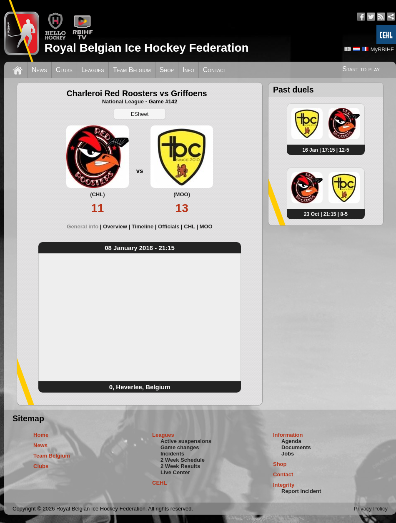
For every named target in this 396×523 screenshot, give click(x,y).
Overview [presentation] (115, 226)
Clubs (64, 69)
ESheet (140, 114)
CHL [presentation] (189, 226)
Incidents (172, 453)
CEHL (159, 483)
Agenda (291, 441)
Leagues (92, 69)
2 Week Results (180, 466)
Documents (296, 447)
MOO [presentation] (206, 226)
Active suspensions (185, 441)
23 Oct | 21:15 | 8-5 (326, 214)
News (39, 69)
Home (40, 435)
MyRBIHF (382, 49)
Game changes (179, 447)
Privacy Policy (371, 508)
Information (288, 435)
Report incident (301, 491)
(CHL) (97, 194)
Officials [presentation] (168, 226)
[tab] (85, 226)
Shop (167, 69)
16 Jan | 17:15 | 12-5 (325, 150)
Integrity (283, 485)
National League (123, 101)
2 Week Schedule (182, 460)
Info (188, 69)
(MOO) (181, 194)
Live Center (175, 472)
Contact (214, 69)
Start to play (361, 69)
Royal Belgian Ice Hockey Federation (146, 47)
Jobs (287, 453)
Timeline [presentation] (143, 226)
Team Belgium (132, 69)
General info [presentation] (82, 226)
